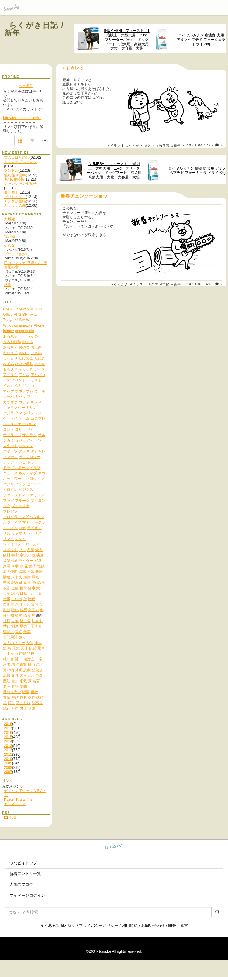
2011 (8, 754)
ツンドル (11, 170)
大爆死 (9, 219)
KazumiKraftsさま (18, 799)
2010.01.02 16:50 (198, 284)
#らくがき (134, 145)
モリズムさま (15, 804)
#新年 (176, 145)
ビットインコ (15, 197)
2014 (8, 741)
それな (9, 245)
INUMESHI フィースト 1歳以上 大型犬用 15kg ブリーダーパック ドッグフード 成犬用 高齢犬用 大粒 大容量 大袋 (127, 40)
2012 (8, 750)
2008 (8, 767)
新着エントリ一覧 (25, 873)
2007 (8, 772)
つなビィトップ (23, 863)
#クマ (149, 145)
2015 (8, 737)
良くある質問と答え (58, 925)
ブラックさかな (16, 254)
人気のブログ (21, 884)
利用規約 (130, 925)
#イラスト (116, 145)
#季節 (165, 284)
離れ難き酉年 (15, 175)
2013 (8, 746)
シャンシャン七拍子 (20, 183)
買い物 (9, 236)
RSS (10, 817)
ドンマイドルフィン (20, 162)
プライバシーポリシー (99, 925)
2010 (8, 759)
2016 (8, 733)
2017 (8, 728)
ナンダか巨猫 (15, 201)
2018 (8, 724)
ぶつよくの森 (15, 205)
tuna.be (113, 847)
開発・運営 (178, 925)
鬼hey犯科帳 (14, 179)
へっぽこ (26, 86)
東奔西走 (11, 192)
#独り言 (163, 145)
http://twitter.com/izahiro (22, 118)
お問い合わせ (153, 925)
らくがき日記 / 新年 (34, 29)
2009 (8, 763)
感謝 (7, 285)
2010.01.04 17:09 (198, 145)
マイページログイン (27, 895)
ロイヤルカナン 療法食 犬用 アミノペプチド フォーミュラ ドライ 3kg (201, 39)
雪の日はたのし (16, 157)
